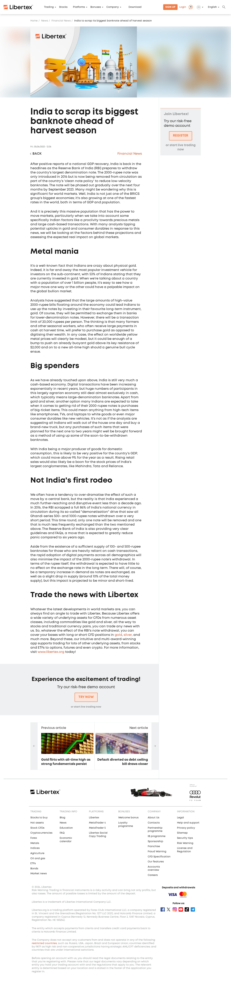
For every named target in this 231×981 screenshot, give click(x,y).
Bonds (34, 869)
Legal (180, 818)
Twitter (169, 909)
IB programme (156, 836)
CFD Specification (159, 857)
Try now (86, 697)
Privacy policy (186, 828)
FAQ (62, 833)
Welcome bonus (128, 818)
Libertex (94, 818)
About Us (153, 818)
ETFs (33, 863)
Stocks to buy (39, 818)
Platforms (79, 7)
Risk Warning (185, 843)
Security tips (185, 838)
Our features (156, 862)
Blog (62, 818)
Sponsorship (155, 841)
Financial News (61, 21)
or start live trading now (86, 707)
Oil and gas (37, 858)
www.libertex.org (51, 652)
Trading (49, 7)
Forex (33, 838)
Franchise (154, 846)
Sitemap (182, 833)
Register (180, 135)
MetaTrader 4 (97, 823)
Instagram (175, 909)
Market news (38, 874)
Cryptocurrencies (41, 833)
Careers (153, 875)
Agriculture (37, 853)
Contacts (154, 823)
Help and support (188, 823)
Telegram (193, 909)
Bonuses (95, 7)
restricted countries (44, 943)
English (212, 7)
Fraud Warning (157, 851)
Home (34, 21)
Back (37, 153)
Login (182, 7)
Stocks (63, 7)
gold (118, 635)
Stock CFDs (37, 828)
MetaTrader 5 (97, 828)
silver (128, 635)
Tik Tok (187, 909)
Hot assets (37, 823)
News (44, 21)
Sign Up (170, 7)
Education (66, 828)
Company (112, 7)
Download (135, 7)
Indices (35, 848)
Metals (34, 843)
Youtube (181, 909)
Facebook (163, 909)
